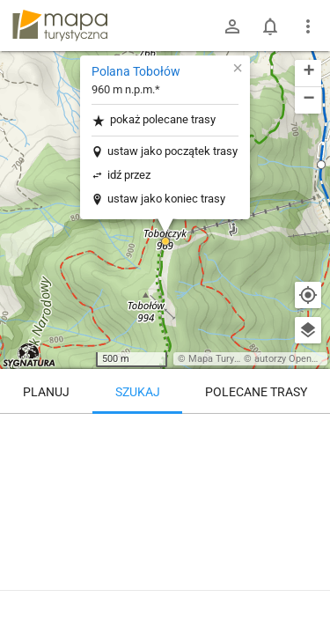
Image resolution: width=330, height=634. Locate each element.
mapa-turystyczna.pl (60, 25)
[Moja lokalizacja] (308, 295)
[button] (165, 241)
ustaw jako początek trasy (172, 151)
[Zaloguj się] (232, 26)
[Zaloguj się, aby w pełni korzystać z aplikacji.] (307, 586)
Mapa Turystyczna (228, 359)
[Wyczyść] (308, 433)
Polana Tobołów (136, 71)
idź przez (128, 174)
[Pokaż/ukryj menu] (308, 26)
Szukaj (137, 392)
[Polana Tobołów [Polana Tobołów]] (165, 489)
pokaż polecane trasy (154, 120)
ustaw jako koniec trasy (166, 198)
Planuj (46, 392)
